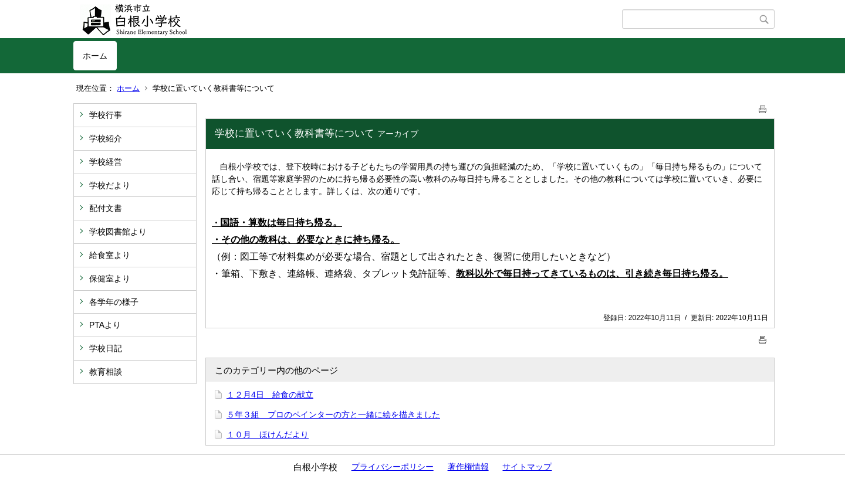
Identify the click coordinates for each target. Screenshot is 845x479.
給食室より (109, 255)
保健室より (109, 278)
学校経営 (105, 162)
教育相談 (105, 371)
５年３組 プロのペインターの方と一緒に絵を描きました (333, 414)
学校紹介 (105, 138)
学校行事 (105, 115)
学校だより (109, 185)
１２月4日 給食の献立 (270, 394)
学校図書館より (118, 231)
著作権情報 (468, 466)
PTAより (105, 324)
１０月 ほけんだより (268, 434)
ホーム (95, 55)
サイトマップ (527, 466)
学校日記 (105, 348)
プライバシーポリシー (392, 466)
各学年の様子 (113, 302)
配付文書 (105, 208)
